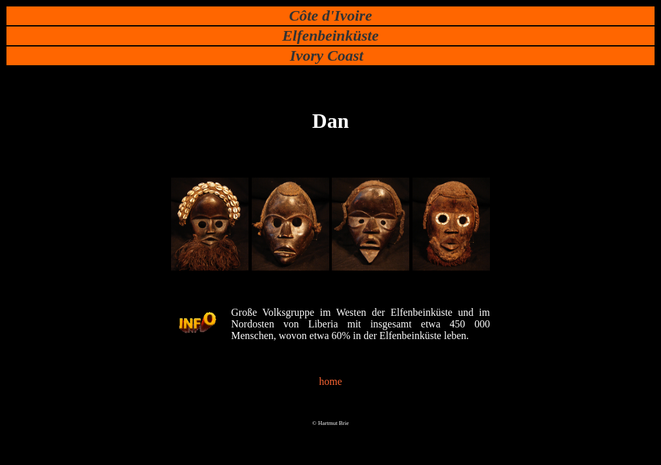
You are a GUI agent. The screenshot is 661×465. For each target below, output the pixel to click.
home (330, 381)
